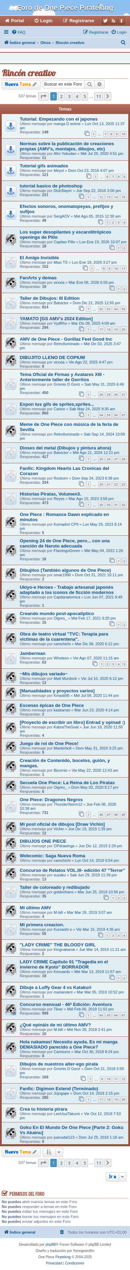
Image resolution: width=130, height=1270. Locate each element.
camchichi (62, 644)
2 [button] (61, 96)
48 (116, 814)
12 (101, 197)
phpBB (50, 1244)
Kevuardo (62, 972)
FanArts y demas (38, 277)
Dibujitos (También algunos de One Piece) (65, 570)
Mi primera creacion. (42, 924)
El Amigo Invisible (39, 257)
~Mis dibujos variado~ (44, 673)
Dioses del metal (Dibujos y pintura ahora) (65, 447)
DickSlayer (63, 191)
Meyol (59, 170)
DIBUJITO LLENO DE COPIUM (52, 357)
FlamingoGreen (67, 551)
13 (108, 197)
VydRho (60, 323)
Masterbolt (62, 748)
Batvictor (61, 303)
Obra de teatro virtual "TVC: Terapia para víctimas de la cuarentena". (64, 636)
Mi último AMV (35, 907)
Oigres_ (60, 618)
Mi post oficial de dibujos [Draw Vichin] (62, 824)
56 (116, 415)
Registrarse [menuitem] (81, 20)
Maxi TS (61, 262)
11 (123, 268)
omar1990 (62, 575)
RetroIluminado (67, 344)
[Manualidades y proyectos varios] (57, 690)
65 (108, 1015)
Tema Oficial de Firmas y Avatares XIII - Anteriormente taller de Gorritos (62, 377)
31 (123, 394)
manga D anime (67, 124)
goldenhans (63, 892)
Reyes (59, 499)
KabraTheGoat (66, 727)
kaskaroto (62, 710)
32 (123, 504)
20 (123, 329)
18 (108, 329)
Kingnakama (64, 949)
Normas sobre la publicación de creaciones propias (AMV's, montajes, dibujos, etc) (67, 146)
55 (123, 309)
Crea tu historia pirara (43, 1109)
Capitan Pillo (64, 242)
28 (101, 394)
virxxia (59, 282)
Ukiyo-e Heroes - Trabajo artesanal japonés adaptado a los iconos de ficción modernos (67, 590)
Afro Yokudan (65, 153)
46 (101, 814)
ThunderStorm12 (68, 804)
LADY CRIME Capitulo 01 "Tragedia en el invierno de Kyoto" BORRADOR (64, 964)
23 (123, 484)
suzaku (60, 875)
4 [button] (77, 96)
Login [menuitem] (46, 20)
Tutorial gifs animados (44, 165)
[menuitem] (18, 32)
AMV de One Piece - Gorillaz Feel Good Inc (66, 339)
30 (116, 394)
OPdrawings (64, 846)
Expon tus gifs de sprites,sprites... (57, 404)
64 (101, 1015)
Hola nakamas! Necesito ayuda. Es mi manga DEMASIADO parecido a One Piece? (69, 1044)
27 (116, 459)
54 (116, 309)
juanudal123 (64, 1137)
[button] (43, 96)
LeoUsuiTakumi (67, 1114)
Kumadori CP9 (66, 524)
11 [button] (99, 96)
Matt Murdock (65, 678)
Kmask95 (62, 695)
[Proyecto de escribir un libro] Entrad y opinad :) (72, 722)
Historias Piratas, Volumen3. (50, 494)
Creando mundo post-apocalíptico (57, 613)
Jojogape (61, 1093)
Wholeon (61, 658)
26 (108, 459)
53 (108, 309)
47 (108, 814)
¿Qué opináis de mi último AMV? (55, 1024)
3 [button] (69, 96)
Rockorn (61, 478)
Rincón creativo (29, 73)
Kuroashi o (63, 929)
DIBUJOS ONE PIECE (43, 841)
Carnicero (62, 1052)
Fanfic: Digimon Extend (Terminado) (59, 1088)
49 (123, 814)
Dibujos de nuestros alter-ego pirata (59, 1064)
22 (116, 484)
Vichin (59, 829)
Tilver (58, 1009)
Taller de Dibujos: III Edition (50, 298)
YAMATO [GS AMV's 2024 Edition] (56, 318)
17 (101, 329)
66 (116, 1015)
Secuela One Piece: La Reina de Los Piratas (67, 782)
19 (116, 329)
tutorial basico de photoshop (51, 186)
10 (123, 134)
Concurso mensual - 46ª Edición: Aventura (66, 1004)
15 (123, 197)
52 (101, 309)
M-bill (58, 912)
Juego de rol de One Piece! (49, 743)
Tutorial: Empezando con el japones (59, 119)
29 (108, 394)
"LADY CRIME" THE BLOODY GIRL (58, 944)
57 (123, 415)
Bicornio (61, 770)
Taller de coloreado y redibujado (55, 887)
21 (108, 484)
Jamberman (32, 653)
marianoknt (63, 992)
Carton (59, 409)
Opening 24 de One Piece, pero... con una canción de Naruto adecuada (65, 543)
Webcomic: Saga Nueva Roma (52, 855)
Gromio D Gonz (67, 384)
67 (123, 1015)
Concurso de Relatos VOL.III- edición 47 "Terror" (72, 870)
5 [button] (85, 96)
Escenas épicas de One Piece (52, 705)
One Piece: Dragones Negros (51, 799)
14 (116, 197)
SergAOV (62, 216)
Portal (17, 20)
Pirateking (63, 1257)
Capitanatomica (67, 597)
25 (101, 459)
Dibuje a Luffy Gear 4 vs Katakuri (56, 987)
